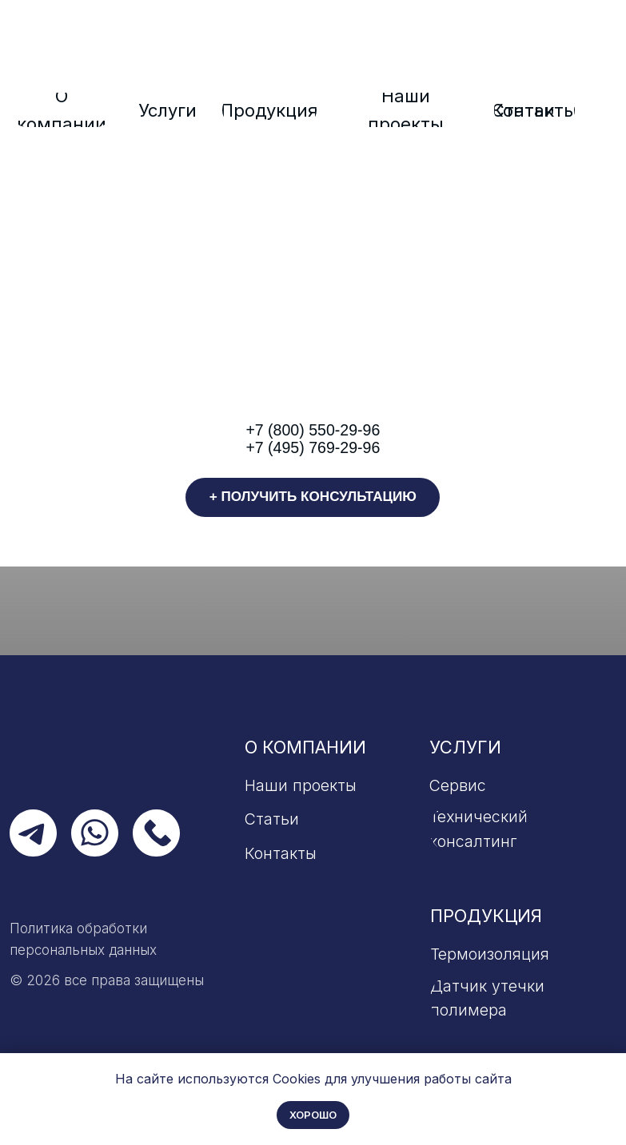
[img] (313, 56)
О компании (305, 747)
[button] (312, 497)
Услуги (465, 747)
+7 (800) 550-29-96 (312, 430)
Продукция (486, 915)
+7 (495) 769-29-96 (312, 447)
